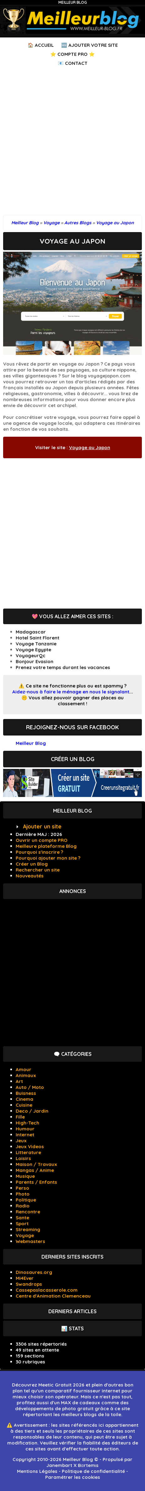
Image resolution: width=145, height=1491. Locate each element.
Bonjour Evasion (34, 661)
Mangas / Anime (35, 1170)
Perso (22, 1188)
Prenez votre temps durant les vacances (63, 667)
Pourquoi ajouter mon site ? (48, 858)
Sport (22, 1223)
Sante (22, 1218)
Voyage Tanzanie (36, 644)
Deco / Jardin (32, 1111)
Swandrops (29, 1284)
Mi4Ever (25, 1278)
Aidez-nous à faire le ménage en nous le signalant (70, 692)
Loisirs (23, 1158)
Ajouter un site (42, 826)
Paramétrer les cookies (72, 1477)
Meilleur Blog (72, 2)
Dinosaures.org (34, 1272)
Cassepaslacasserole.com (47, 1290)
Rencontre (28, 1212)
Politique (26, 1200)
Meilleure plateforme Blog (46, 846)
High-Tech (27, 1123)
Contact (76, 63)
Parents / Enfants (36, 1182)
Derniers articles (72, 1311)
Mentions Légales (37, 1471)
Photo (23, 1194)
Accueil (44, 45)
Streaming (28, 1229)
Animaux (26, 1075)
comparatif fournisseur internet (82, 1391)
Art (19, 1081)
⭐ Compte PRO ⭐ (72, 54)
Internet (25, 1135)
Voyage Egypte (33, 650)
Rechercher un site (38, 870)
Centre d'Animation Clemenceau (53, 1296)
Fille (20, 1117)
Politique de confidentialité (93, 1471)
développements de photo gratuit (54, 1408)
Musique (25, 1176)
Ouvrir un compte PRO (41, 840)
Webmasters (30, 1241)
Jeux (21, 1141)
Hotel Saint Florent (37, 638)
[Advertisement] (72, 143)
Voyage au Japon (89, 447)
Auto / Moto (30, 1087)
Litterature (28, 1152)
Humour (25, 1129)
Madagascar (31, 632)
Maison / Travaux (36, 1164)
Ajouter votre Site (93, 45)
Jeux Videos (30, 1146)
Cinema (24, 1099)
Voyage (25, 1235)
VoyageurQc (31, 655)
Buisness (26, 1093)
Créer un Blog (32, 864)
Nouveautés (30, 876)
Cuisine (24, 1105)
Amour (23, 1069)
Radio (23, 1206)
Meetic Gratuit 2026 (61, 1385)
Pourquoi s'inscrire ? (39, 852)
